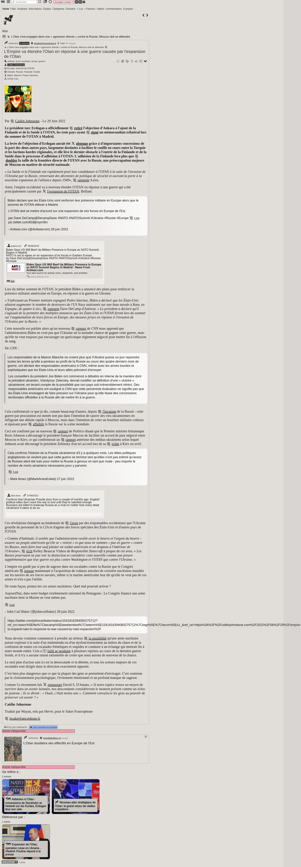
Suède (37, 72)
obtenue (82, 143)
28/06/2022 (31, 246)
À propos (128, 8)
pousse (29, 571)
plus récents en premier (43, 727)
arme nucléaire (23, 61)
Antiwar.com (14, 246)
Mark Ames (14, 495)
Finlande (28, 72)
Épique (47, 8)
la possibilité (98, 638)
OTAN (10, 79)
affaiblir (38, 424)
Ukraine (11, 72)
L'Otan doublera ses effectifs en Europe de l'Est (58, 743)
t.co (136, 218)
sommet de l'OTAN (25, 68)
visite (115, 444)
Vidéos (100, 8)
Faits (13, 8)
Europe (11, 68)
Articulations (35, 8)
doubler (11, 160)
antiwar (11, 61)
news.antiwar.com (37, 276)
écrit (29, 551)
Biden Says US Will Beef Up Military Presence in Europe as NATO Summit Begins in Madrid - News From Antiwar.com (63, 267)
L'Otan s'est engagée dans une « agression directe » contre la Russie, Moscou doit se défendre (68, 36)
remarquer (55, 685)
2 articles (24, 43)
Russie (19, 72)
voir (10, 281)
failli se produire (59, 651)
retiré (78, 128)
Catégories (58, 8)
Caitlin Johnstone (16, 64)
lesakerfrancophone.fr (45, 43)
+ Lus (80, 8)
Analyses (22, 8)
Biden (10, 75)
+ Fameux (89, 8)
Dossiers (70, 8)
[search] (24, 2)
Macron (18, 75)
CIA (16, 79)
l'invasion (109, 411)
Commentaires (114, 8)
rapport (81, 328)
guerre (42, 61)
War (5, 31)
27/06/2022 (30, 495)
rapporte (83, 180)
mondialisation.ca (52, 738)
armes (34, 61)
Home (5, 8)
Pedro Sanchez (30, 75)
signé (95, 132)
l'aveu (74, 523)
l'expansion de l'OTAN (63, 191)
